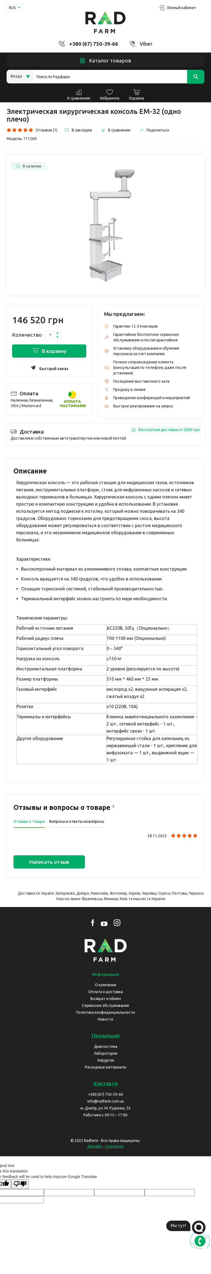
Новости (105, 1019)
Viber (146, 44)
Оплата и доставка (105, 992)
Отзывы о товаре (29, 821)
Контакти (105, 1083)
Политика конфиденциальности (105, 1012)
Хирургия (105, 1060)
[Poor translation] (20, 1184)
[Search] (119, 77)
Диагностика (105, 1046)
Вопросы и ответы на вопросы (76, 821)
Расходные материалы (105, 1067)
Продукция (105, 1035)
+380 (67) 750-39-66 (93, 44)
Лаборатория (105, 1053)
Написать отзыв (49, 862)
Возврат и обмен (105, 998)
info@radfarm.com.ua (105, 1101)
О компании (105, 985)
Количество (27, 335)
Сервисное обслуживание (105, 1005)
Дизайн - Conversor (105, 1146)
